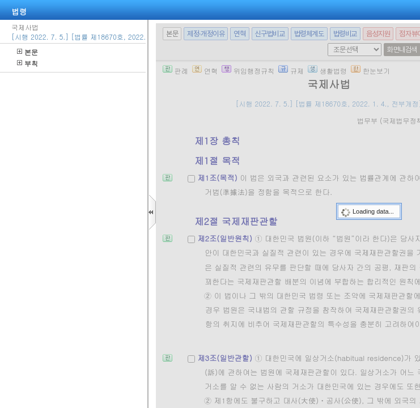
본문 (27, 52)
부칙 (27, 63)
